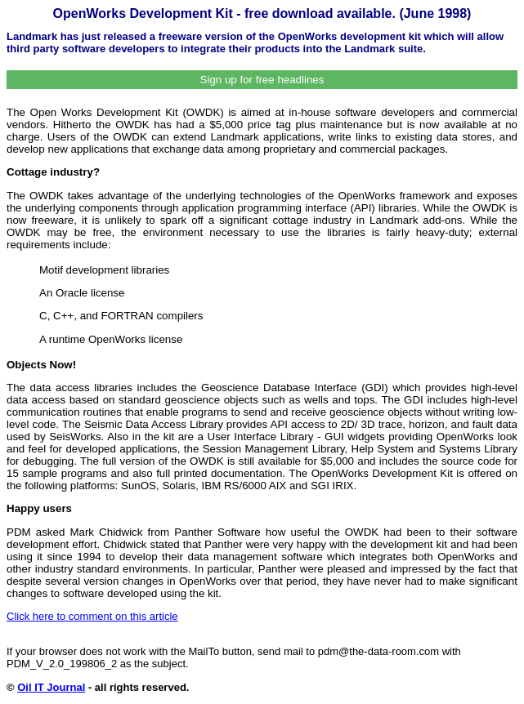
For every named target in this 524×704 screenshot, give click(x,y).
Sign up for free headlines (262, 80)
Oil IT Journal (51, 687)
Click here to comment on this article (92, 616)
